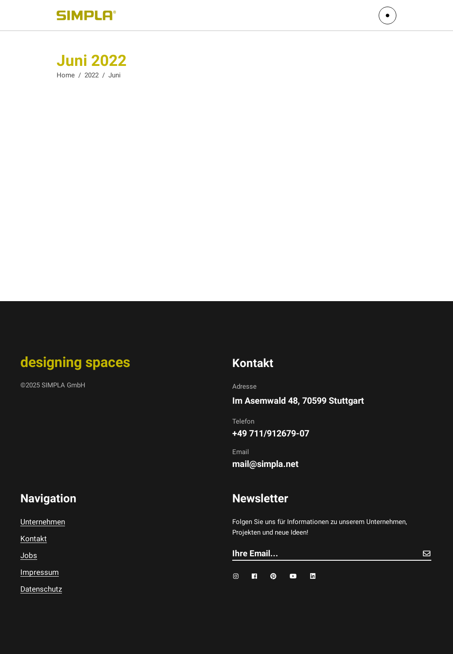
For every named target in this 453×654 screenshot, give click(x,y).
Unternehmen (42, 521)
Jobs (28, 555)
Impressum (39, 572)
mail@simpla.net (265, 464)
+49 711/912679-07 (270, 433)
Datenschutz (41, 589)
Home (66, 75)
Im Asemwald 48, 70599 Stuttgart (298, 400)
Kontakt (33, 538)
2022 (91, 75)
